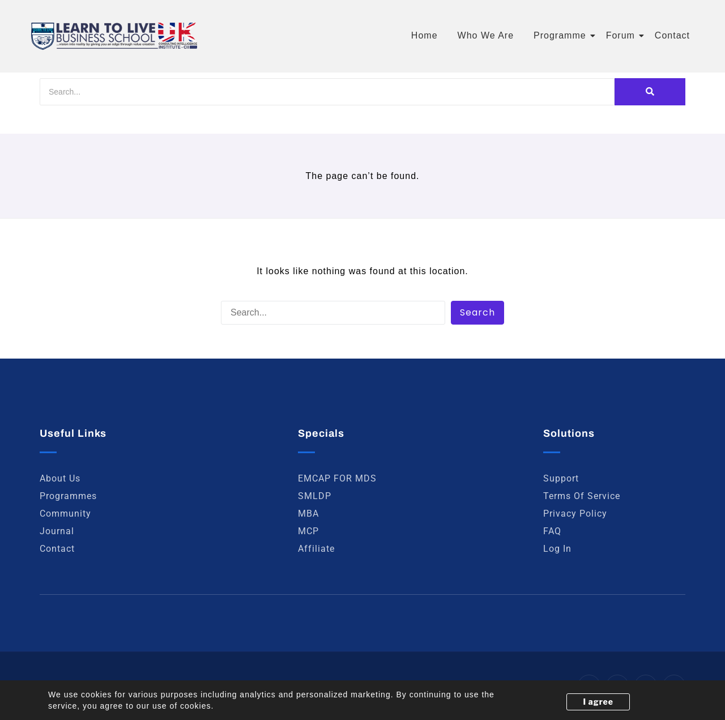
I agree (598, 701)
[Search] (327, 91)
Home (424, 35)
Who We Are (486, 35)
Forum (622, 35)
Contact (672, 35)
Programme (562, 35)
